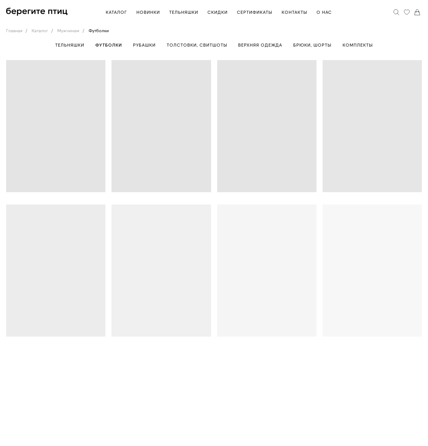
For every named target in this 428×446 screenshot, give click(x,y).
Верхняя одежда (261, 45)
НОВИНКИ (148, 12)
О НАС (324, 12)
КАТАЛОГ (116, 12)
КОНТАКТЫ (294, 12)
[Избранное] (407, 12)
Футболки (99, 30)
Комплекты (360, 45)
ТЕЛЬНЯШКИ (183, 12)
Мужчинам (68, 30)
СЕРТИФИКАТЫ (254, 12)
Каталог (40, 30)
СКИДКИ (217, 12)
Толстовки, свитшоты (197, 45)
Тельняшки (67, 45)
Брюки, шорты (314, 45)
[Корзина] (417, 12)
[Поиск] (396, 12)
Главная (14, 30)
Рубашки (143, 45)
